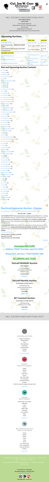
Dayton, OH (44, 42)
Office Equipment (6, 153)
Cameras (4, 87)
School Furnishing (6, 168)
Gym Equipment (6, 118)
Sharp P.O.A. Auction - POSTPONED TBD (24, 253)
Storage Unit (5, 176)
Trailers (4, 187)
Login (31, 459)
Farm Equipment (6, 103)
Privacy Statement (38, 462)
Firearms (4, 105)
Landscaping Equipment (8, 137)
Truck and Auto (6, 189)
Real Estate (5, 160)
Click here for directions (6, 232)
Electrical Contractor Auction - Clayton (21, 208)
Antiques (4, 72)
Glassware (4, 116)
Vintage (4, 195)
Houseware (5, 124)
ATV (3, 78)
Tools (3, 178)
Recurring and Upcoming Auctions (14, 457)
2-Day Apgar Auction (6, 42)
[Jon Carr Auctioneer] (22, 6)
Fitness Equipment (6, 110)
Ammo (3, 70)
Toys (3, 180)
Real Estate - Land (6, 162)
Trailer (3, 185)
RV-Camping (5, 164)
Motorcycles (5, 147)
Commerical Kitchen (7, 99)
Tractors (4, 182)
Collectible (5, 93)
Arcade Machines (6, 76)
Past (3, 155)
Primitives (4, 157)
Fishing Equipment (6, 107)
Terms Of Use (24, 464)
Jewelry (4, 132)
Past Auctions (31, 457)
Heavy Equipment (6, 120)
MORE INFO (24, 386)
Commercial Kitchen (7, 97)
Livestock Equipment (7, 141)
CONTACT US (23, 459)
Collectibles (5, 95)
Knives (3, 135)
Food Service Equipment (8, 112)
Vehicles (4, 193)
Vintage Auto (5, 197)
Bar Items (4, 82)
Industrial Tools (6, 130)
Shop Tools (4, 170)
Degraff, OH (44, 55)
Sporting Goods (6, 172)
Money (4, 145)
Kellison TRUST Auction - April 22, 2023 (24, 249)
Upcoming (4, 191)
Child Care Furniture (7, 89)
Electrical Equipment (7, 101)
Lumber (4, 143)
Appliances (5, 74)
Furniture (4, 114)
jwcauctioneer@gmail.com (24, 473)
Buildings (4, 85)
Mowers (4, 149)
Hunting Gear (5, 126)
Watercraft (5, 199)
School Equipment (6, 166)
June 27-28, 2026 (32, 42)
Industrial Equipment (7, 128)
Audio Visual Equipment (8, 80)
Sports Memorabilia (7, 174)
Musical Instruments (7, 151)
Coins (3, 91)
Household (4, 122)
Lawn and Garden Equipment (9, 139)
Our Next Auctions (24, 353)
